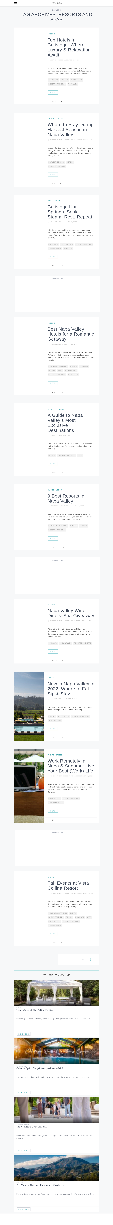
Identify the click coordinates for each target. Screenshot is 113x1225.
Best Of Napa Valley (58, 366)
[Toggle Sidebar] (15, 3)
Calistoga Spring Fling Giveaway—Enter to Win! (39, 1068)
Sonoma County (56, 802)
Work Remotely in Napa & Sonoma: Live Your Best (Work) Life (71, 766)
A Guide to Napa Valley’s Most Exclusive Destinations (65, 423)
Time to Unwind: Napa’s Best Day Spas (35, 1010)
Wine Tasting (54, 720)
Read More (23, 1034)
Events (51, 119)
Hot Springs (67, 244)
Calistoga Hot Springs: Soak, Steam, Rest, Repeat (70, 211)
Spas (50, 201)
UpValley (72, 84)
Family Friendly (55, 917)
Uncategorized (55, 755)
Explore (56, 10)
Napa (60, 370)
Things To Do (54, 248)
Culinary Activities (57, 913)
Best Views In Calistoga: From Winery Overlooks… (40, 1185)
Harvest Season (56, 162)
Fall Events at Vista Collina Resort (68, 886)
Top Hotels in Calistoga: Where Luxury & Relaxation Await (69, 47)
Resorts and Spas (57, 84)
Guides (51, 409)
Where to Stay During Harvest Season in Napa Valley (71, 129)
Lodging (51, 34)
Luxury (51, 370)
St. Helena (73, 375)
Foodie (51, 716)
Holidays (79, 917)
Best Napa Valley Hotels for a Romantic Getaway (71, 334)
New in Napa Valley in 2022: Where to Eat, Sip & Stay (71, 688)
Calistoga (53, 80)
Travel (57, 201)
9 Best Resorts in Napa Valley (66, 498)
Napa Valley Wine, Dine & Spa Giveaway (71, 613)
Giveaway (52, 643)
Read (53, 92)
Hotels (64, 80)
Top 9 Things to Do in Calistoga (31, 1126)
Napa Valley (76, 80)
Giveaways (53, 604)
